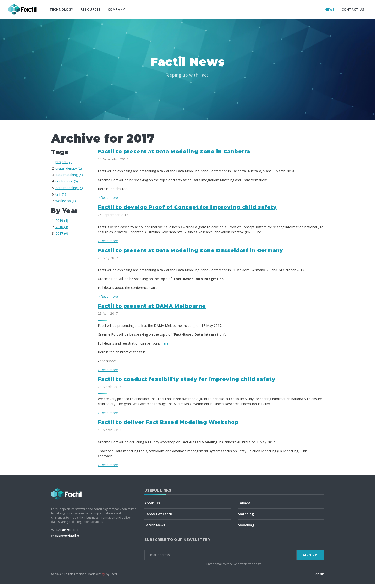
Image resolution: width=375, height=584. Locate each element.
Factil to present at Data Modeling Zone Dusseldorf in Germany (190, 250)
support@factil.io (67, 536)
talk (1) (60, 194)
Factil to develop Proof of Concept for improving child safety (187, 207)
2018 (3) (61, 227)
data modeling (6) (69, 188)
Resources (90, 9)
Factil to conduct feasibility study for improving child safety (186, 379)
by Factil (111, 574)
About (319, 574)
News (329, 9)
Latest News (154, 525)
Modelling (246, 525)
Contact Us (353, 9)
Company (116, 9)
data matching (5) (69, 174)
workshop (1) (65, 200)
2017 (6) (61, 233)
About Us (152, 503)
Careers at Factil (158, 514)
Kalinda (244, 503)
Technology (61, 9)
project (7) (63, 161)
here (165, 343)
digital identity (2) (68, 168)
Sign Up (310, 555)
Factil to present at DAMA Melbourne (152, 306)
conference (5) (66, 181)
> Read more (108, 197)
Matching (246, 514)
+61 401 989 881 (66, 530)
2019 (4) (61, 220)
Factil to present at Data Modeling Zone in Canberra (174, 151)
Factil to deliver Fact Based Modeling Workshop (168, 422)
